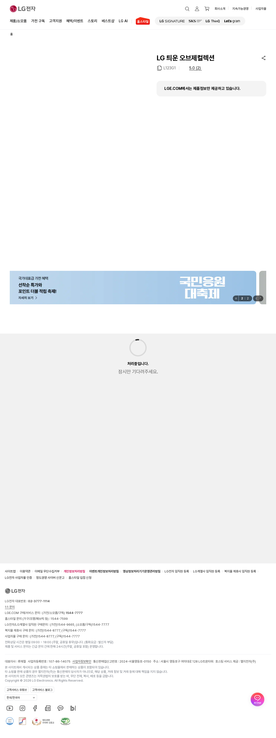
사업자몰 (261, 9)
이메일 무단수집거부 (47, 571)
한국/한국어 (13, 697)
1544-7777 (100, 624)
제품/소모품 (18, 21)
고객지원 (55, 20)
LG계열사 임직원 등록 (206, 571)
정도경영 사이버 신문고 (50, 578)
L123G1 (169, 67)
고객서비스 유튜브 (17, 690)
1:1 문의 (10, 607)
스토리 (92, 20)
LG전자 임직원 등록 (177, 571)
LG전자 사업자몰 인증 (18, 578)
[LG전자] (23, 8)
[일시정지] (235, 298)
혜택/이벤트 (74, 20)
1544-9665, (66, 624)
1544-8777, (52, 630)
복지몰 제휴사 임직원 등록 (240, 571)
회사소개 (220, 9)
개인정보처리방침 (74, 571)
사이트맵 (10, 571)
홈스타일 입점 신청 (80, 578)
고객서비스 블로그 (42, 690)
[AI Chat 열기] (257, 719)
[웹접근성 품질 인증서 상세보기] (65, 721)
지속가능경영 (240, 9)
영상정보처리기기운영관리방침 (141, 571)
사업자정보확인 (81, 661)
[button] (187, 9)
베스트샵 (108, 20)
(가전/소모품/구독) (62, 613)
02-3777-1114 (39, 601)
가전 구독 (38, 21)
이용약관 (25, 571)
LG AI (123, 20)
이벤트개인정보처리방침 (104, 571)
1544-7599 (59, 619)
